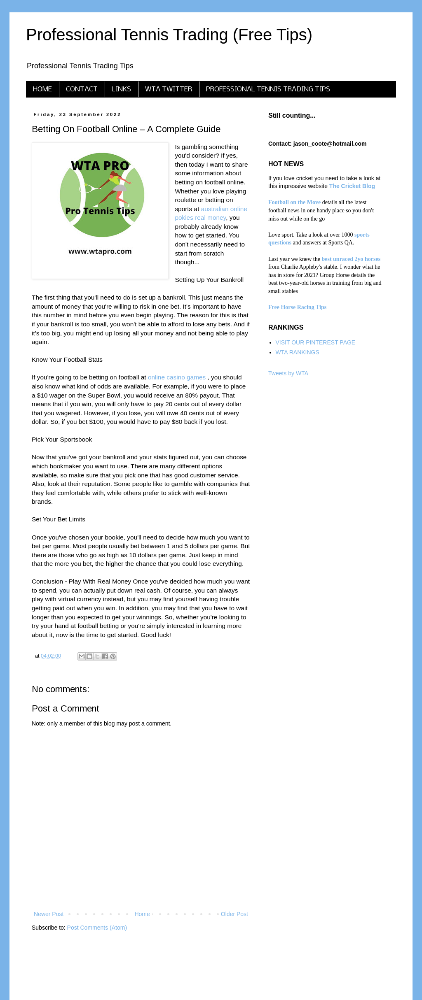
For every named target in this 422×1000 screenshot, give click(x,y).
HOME (42, 89)
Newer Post (48, 914)
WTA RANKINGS (297, 352)
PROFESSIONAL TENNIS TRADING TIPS (268, 89)
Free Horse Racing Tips (297, 307)
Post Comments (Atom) (97, 927)
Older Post (234, 914)
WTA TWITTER (168, 89)
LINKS (121, 89)
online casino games (177, 377)
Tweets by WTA (288, 373)
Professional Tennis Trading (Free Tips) (169, 35)
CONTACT (82, 89)
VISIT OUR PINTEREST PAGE (316, 342)
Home (142, 914)
